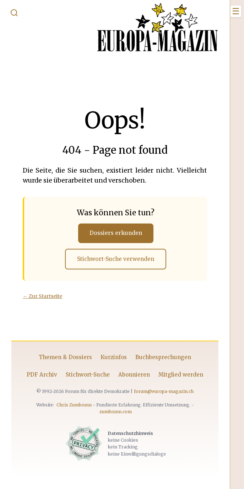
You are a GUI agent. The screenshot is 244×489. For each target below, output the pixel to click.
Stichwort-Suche (88, 374)
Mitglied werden (180, 374)
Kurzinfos (114, 357)
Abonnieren (134, 374)
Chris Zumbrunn (74, 405)
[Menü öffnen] (236, 11)
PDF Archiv (42, 374)
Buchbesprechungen (163, 357)
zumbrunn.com (115, 411)
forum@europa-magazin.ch (164, 391)
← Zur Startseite (42, 296)
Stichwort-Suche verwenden (115, 259)
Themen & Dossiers (65, 357)
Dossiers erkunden (116, 233)
